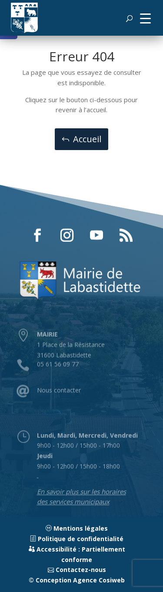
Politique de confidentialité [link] (76, 539)
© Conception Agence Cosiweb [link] (77, 580)
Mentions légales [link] (77, 528)
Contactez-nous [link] (77, 569)
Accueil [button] (87, 139)
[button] (145, 18)
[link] (24, 18)
